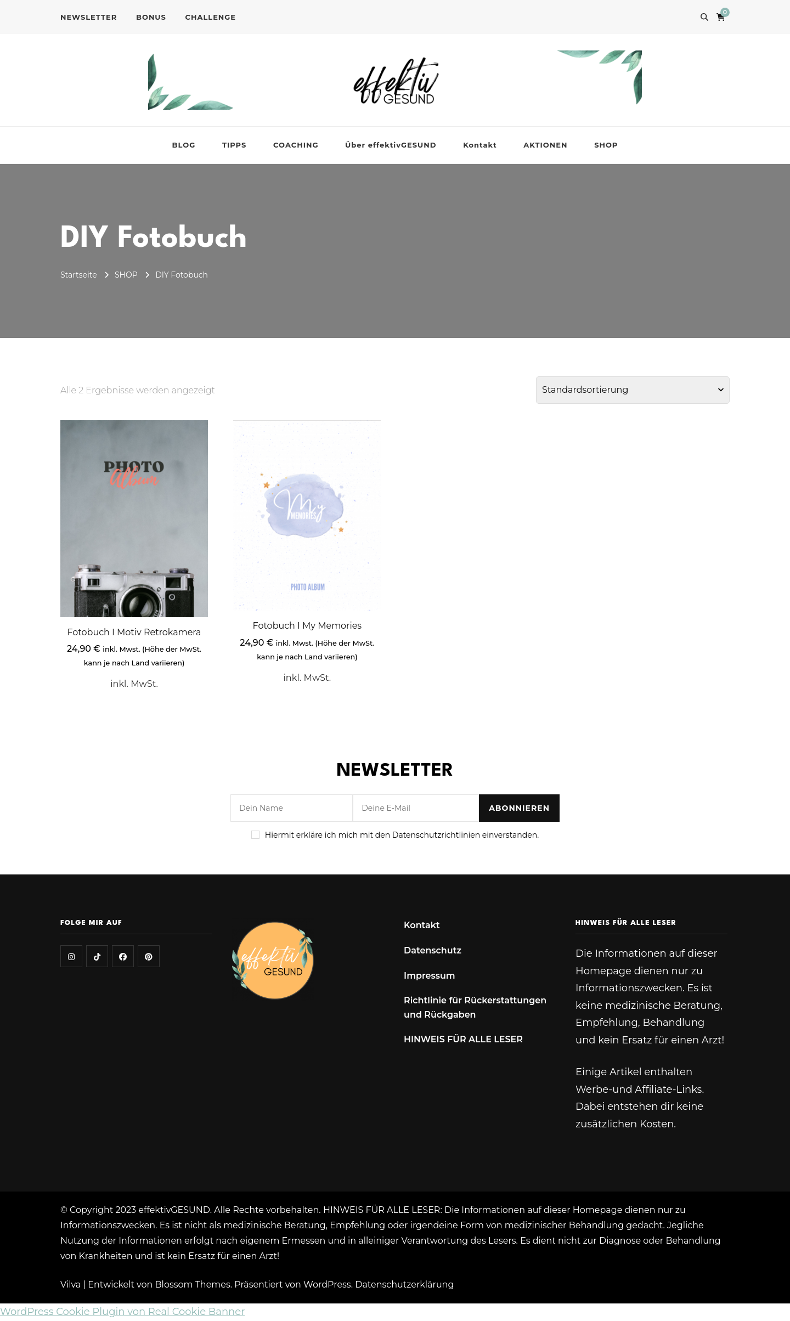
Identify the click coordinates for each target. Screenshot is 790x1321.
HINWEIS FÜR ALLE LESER (463, 1039)
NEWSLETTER (88, 17)
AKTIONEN (545, 144)
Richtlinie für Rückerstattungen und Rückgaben (475, 1007)
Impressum (429, 975)
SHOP (606, 144)
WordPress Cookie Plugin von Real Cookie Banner (122, 1312)
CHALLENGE (210, 17)
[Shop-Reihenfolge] (633, 390)
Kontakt (479, 144)
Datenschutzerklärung (404, 1284)
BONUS (151, 17)
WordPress (327, 1284)
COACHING (295, 144)
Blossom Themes (192, 1284)
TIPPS (234, 144)
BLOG (184, 144)
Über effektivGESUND (390, 144)
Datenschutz (432, 950)
